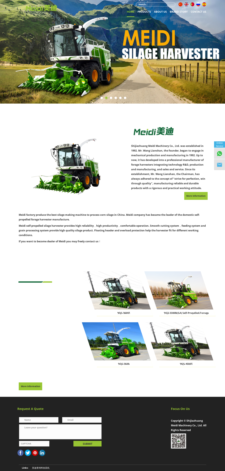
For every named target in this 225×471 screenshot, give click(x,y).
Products (144, 11)
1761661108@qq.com (142, 427)
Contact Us (198, 11)
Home (130, 11)
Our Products (45, 274)
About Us (160, 11)
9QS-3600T (135, 313)
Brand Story (179, 11)
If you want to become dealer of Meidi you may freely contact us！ (60, 241)
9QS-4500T (198, 364)
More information (30, 386)
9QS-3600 (136, 364)
